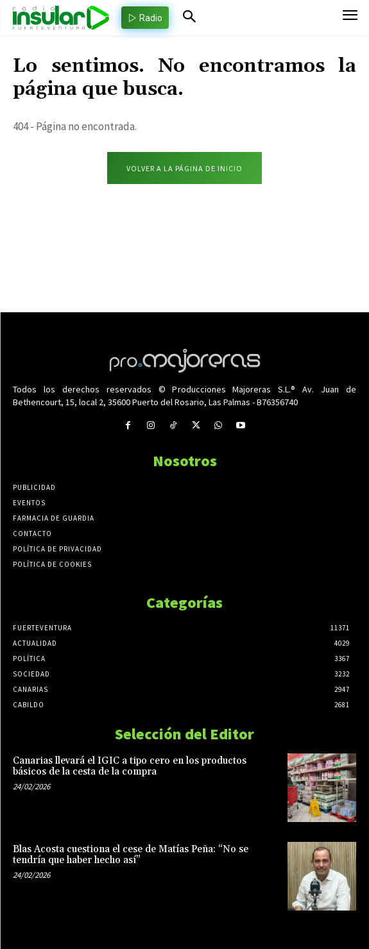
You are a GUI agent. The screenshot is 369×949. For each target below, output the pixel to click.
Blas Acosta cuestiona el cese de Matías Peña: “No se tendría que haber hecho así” (130, 854)
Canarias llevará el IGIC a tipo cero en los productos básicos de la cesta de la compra (129, 766)
